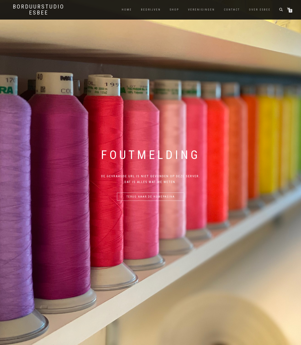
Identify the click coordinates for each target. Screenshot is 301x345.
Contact (232, 9)
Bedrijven (151, 9)
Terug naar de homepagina (150, 196)
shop (174, 9)
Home (127, 9)
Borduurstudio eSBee (38, 10)
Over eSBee (260, 9)
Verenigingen (201, 9)
